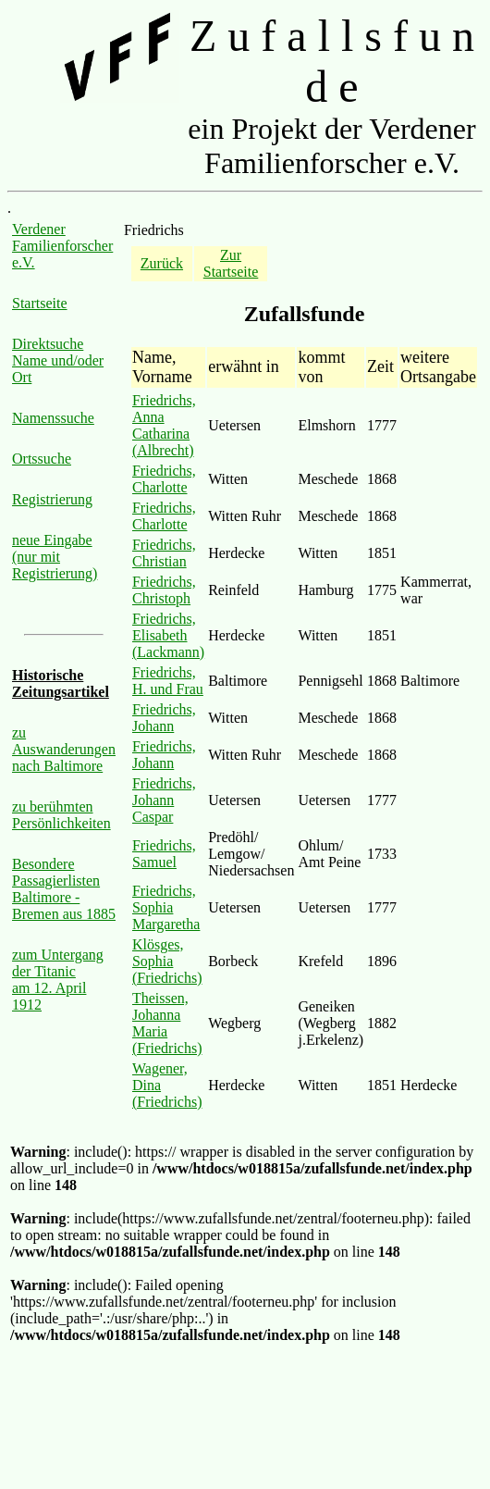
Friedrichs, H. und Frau (167, 680)
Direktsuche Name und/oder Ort (58, 360)
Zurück (162, 263)
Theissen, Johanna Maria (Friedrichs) (167, 1023)
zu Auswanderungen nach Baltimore (64, 749)
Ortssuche (41, 458)
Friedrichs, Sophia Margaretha (166, 907)
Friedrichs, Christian (164, 553)
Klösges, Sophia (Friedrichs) (167, 961)
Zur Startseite (231, 263)
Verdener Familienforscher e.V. (62, 245)
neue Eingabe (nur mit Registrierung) (54, 556)
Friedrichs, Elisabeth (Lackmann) (168, 635)
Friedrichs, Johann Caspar (164, 800)
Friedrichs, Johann (164, 717)
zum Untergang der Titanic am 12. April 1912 (58, 979)
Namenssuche (53, 418)
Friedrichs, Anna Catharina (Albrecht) (164, 425)
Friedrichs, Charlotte (164, 479)
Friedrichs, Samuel (164, 854)
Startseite (39, 303)
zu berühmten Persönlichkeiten (61, 815)
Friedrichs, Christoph (164, 590)
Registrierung (52, 499)
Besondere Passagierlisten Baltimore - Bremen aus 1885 (64, 889)
